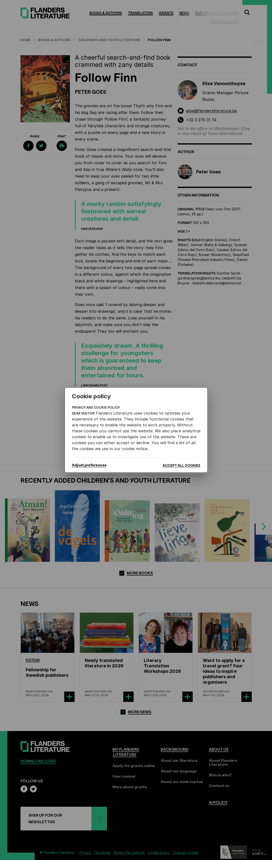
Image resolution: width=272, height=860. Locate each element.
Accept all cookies (181, 465)
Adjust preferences (89, 465)
